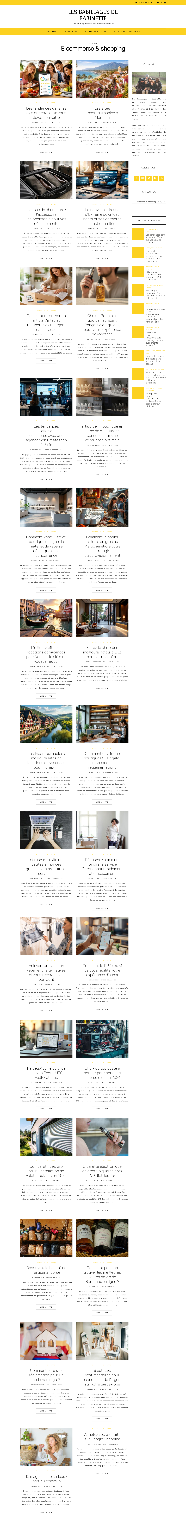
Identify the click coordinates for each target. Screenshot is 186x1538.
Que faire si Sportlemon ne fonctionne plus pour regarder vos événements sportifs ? (154, 339)
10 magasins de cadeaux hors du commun (46, 1478)
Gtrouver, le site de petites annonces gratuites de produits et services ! (46, 866)
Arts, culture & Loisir (155, 369)
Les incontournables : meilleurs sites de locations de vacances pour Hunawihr (46, 760)
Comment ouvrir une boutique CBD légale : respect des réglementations (102, 760)
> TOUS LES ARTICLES (95, 31)
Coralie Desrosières (54, 450)
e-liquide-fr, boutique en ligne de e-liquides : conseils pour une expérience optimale (102, 433)
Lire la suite (46, 152)
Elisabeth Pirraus (53, 122)
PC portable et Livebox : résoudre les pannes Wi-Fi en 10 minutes (155, 276)
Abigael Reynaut (53, 1277)
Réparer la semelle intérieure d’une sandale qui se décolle (155, 360)
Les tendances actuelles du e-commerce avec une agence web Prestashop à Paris (46, 435)
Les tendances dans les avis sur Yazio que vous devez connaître (46, 113)
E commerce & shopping (46, 103)
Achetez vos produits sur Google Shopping (102, 1436)
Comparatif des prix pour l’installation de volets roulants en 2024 (46, 1171)
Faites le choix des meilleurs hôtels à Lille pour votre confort (102, 652)
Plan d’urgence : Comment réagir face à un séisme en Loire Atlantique (155, 294)
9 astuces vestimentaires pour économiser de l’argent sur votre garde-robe (102, 1377)
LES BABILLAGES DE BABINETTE (93, 15)
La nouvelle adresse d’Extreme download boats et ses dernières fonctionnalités (102, 216)
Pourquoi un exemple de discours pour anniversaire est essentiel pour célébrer (154, 400)
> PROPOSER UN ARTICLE (127, 31)
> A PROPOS (71, 31)
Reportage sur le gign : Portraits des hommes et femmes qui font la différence (156, 377)
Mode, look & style (154, 248)
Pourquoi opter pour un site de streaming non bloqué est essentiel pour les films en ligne (156, 315)
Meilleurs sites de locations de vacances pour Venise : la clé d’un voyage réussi (46, 654)
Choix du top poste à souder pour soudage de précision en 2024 (102, 1073)
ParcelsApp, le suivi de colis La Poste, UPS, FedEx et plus (46, 1073)
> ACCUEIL (51, 31)
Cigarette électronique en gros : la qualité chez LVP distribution (102, 1171)
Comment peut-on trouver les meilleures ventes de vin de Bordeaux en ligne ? (102, 1274)
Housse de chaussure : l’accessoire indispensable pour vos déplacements (46, 216)
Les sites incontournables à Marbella (102, 113)
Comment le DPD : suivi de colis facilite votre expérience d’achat (102, 970)
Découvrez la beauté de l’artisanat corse (46, 1270)
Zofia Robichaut (110, 878)
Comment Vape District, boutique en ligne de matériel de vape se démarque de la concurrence (46, 546)
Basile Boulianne (52, 984)
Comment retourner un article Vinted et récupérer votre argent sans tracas (46, 322)
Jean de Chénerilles (54, 878)
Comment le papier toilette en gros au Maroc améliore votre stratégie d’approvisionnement (102, 546)
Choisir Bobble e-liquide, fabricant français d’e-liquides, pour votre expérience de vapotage (102, 324)
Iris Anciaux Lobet (54, 1385)
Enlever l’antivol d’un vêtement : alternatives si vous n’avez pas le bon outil (46, 972)
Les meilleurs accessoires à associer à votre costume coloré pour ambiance (154, 256)
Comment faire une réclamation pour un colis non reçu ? (46, 1375)
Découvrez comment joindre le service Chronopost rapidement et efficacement (102, 866)
